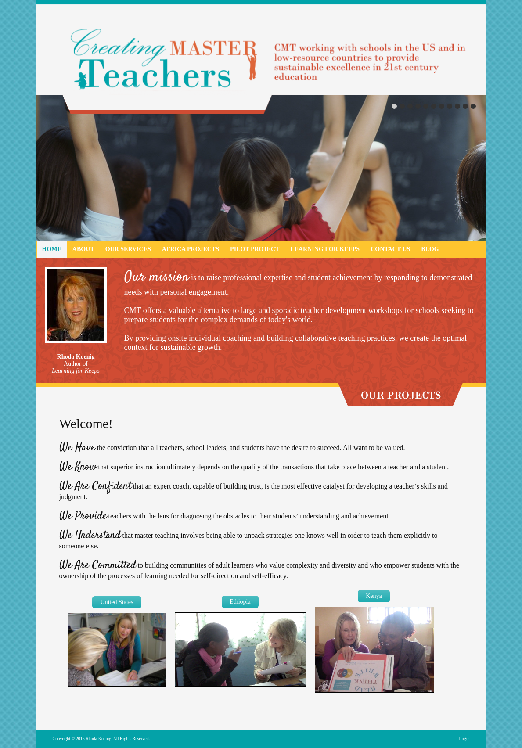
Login (464, 738)
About (83, 249)
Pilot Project (254, 249)
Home (51, 249)
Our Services (128, 249)
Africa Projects (190, 249)
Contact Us (390, 249)
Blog (430, 249)
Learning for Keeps (325, 249)
